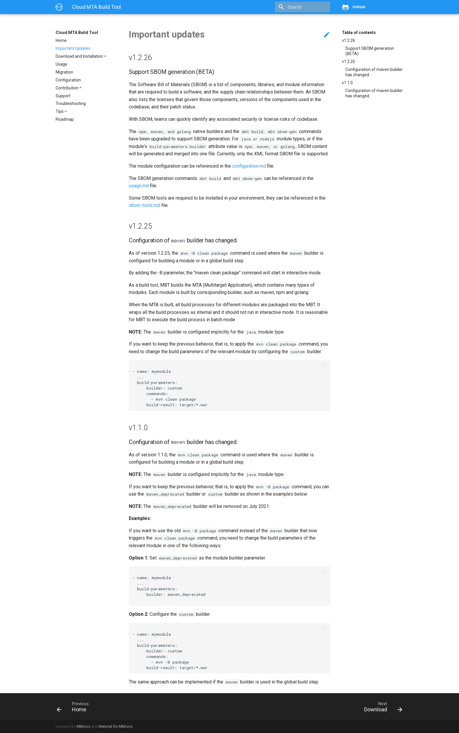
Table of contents (359, 32)
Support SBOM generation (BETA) (369, 51)
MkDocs (83, 726)
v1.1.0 (347, 82)
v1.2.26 (348, 40)
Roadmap (65, 119)
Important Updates (73, 48)
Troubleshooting (71, 103)
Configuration (68, 80)
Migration (64, 72)
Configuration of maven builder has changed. (374, 72)
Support (63, 95)
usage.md (139, 185)
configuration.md (249, 166)
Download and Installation (79, 56)
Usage (61, 64)
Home (61, 40)
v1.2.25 (348, 61)
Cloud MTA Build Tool (77, 32)
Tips (60, 111)
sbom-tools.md (144, 205)
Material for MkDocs (116, 726)
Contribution (67, 88)
